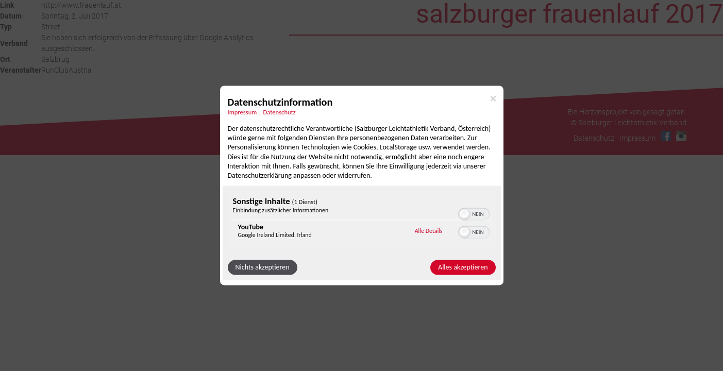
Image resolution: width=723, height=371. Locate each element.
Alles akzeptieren (462, 267)
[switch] (474, 213)
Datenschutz (593, 138)
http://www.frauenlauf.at (81, 5)
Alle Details (429, 230)
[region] (362, 220)
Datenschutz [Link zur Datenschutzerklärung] (279, 112)
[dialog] (361, 185)
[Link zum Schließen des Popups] (493, 98)
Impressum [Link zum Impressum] (242, 112)
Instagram (681, 136)
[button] (464, 214)
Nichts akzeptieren (263, 267)
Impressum (637, 138)
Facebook (665, 136)
